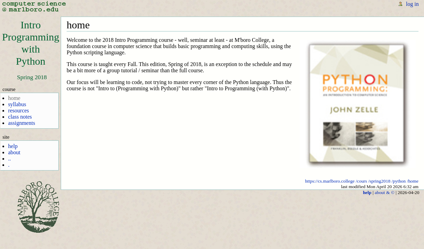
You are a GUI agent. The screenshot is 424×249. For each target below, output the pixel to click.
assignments (21, 123)
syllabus (17, 104)
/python (399, 181)
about (14, 152)
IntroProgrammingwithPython (30, 43)
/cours (361, 181)
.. (9, 159)
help (13, 146)
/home (412, 181)
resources (18, 110)
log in (412, 4)
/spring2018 (379, 181)
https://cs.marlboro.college (330, 181)
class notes (20, 117)
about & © (384, 192)
